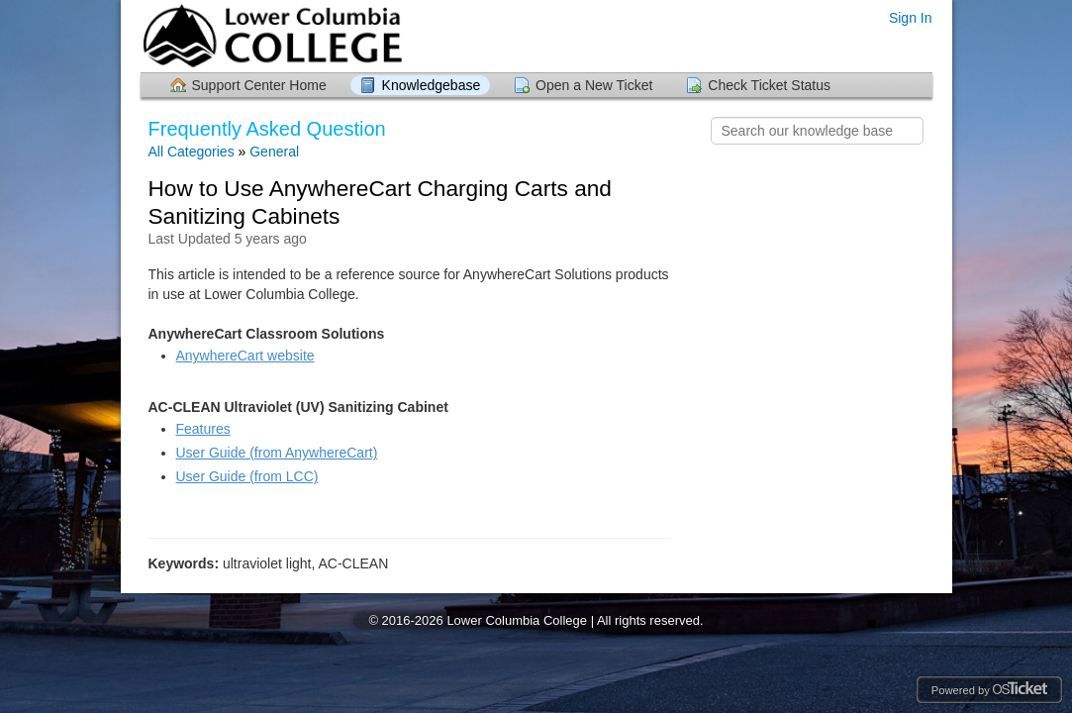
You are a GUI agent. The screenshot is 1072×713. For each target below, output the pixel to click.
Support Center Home (259, 85)
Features (203, 429)
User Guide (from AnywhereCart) (277, 452)
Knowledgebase (431, 85)
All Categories (191, 151)
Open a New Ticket (594, 85)
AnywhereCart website (245, 355)
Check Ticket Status (769, 85)
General (274, 151)
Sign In (910, 18)
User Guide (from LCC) (247, 476)
